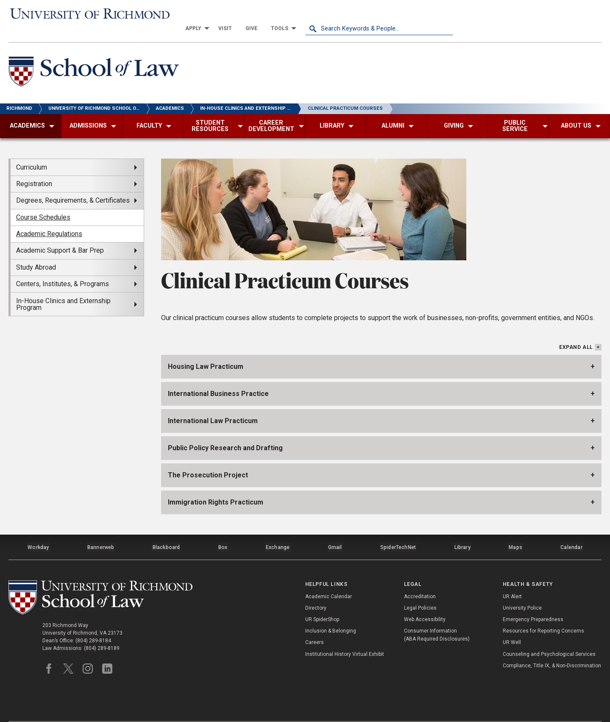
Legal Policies (420, 590)
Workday (38, 531)
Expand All (576, 333)
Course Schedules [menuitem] (43, 203)
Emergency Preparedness (533, 601)
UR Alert (512, 578)
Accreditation (420, 578)
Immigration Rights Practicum (215, 488)
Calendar (571, 531)
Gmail (336, 531)
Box (222, 531)
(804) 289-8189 (102, 631)
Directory (315, 590)
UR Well (512, 624)
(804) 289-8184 (93, 623)
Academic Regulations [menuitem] (49, 220)
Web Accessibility (425, 601)
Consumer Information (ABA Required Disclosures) (437, 617)
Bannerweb (100, 531)
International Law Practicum (213, 406)
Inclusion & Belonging (330, 613)
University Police (522, 590)
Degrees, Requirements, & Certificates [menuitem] (73, 187)
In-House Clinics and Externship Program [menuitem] (63, 290)
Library (462, 531)
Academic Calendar (328, 578)
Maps (515, 531)
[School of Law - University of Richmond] (96, 59)
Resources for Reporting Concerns (543, 613)
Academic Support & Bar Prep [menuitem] (60, 237)
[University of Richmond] (82, 13)
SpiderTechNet (398, 531)
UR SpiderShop (322, 601)
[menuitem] (342, 14)
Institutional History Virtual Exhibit (344, 635)
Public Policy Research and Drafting (225, 433)
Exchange (278, 531)
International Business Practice (218, 379)
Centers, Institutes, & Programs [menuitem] (62, 270)
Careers (314, 624)
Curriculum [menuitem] (31, 153)
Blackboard (166, 531)
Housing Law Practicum (205, 352)
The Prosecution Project (208, 461)
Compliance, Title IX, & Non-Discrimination (552, 647)
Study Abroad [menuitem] (36, 253)
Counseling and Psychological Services (549, 635)
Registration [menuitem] (34, 170)
